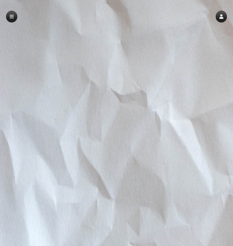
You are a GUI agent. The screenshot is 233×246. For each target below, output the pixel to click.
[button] (221, 17)
